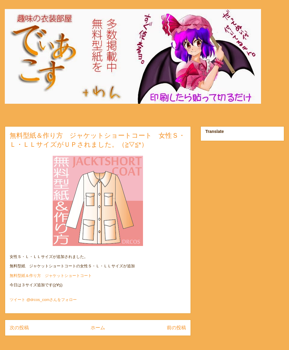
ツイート (17, 299)
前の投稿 (176, 327)
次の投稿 (19, 327)
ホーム (98, 327)
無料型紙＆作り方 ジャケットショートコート (51, 275)
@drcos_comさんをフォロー (51, 299)
